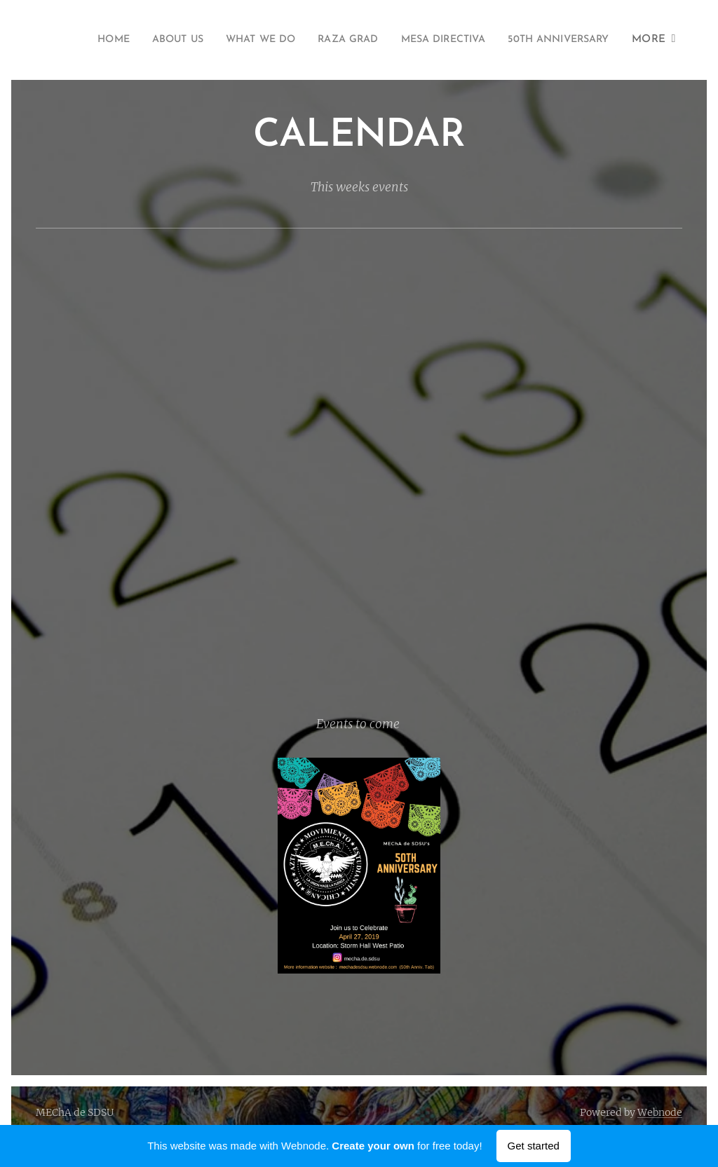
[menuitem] (201, 39)
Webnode (659, 1112)
